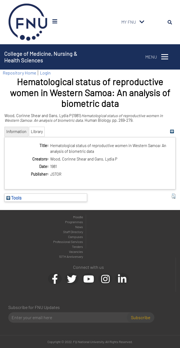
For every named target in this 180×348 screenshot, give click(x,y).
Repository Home (19, 72)
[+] (172, 131)
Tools (14, 197)
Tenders (77, 246)
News (79, 227)
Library (37, 131)
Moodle (78, 217)
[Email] (69, 317)
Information (16, 131)
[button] (173, 196)
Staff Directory (73, 232)
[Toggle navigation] (142, 22)
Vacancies (76, 251)
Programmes (74, 222)
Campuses (75, 237)
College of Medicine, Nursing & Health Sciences (40, 56)
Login (45, 72)
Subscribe (140, 317)
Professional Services (68, 242)
